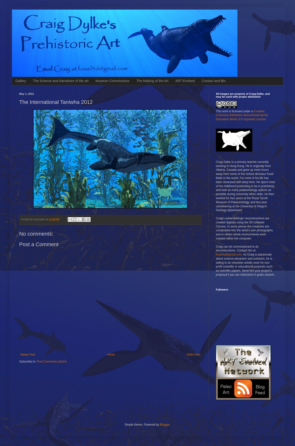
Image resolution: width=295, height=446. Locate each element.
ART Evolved (185, 81)
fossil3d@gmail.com (229, 254)
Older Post (193, 354)
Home (111, 354)
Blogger (165, 424)
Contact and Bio (214, 81)
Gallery (20, 81)
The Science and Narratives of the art (60, 81)
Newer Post (27, 354)
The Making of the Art (152, 81)
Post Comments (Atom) (52, 361)
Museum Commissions (112, 81)
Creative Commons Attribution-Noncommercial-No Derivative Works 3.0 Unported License (242, 115)
